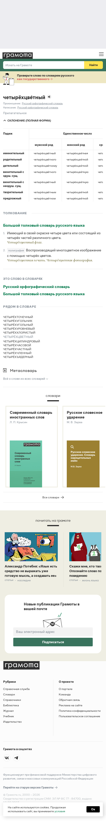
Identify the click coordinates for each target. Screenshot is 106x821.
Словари (9, 697)
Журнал (8, 714)
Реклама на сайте (70, 708)
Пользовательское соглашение (79, 719)
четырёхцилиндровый (21, 341)
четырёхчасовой (17, 345)
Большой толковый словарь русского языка (44, 225)
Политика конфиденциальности (80, 714)
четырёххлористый (19, 332)
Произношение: (12, 103)
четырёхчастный (17, 349)
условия (59, 811)
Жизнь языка (91, 583)
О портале (65, 692)
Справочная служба (16, 692)
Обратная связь (69, 703)
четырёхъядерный (18, 357)
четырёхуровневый (19, 328)
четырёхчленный (17, 353)
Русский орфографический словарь (36, 287)
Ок (93, 809)
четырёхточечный (18, 317)
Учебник (8, 719)
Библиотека (11, 708)
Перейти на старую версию (30, 791)
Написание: (9, 107)
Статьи (9, 588)
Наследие (25, 588)
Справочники (12, 703)
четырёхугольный (18, 324)
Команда (65, 697)
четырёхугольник (17, 320)
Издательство (12, 725)
